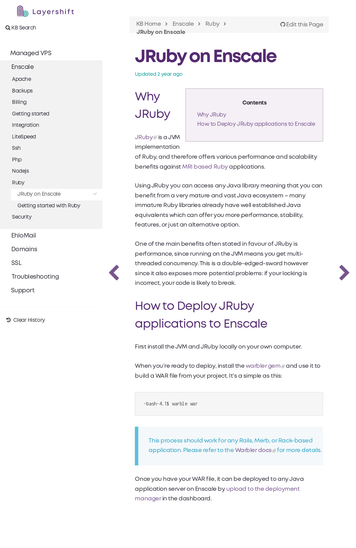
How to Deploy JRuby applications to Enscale (256, 124)
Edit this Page (301, 24)
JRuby (144, 137)
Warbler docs (254, 450)
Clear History (25, 320)
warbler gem (263, 366)
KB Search (20, 28)
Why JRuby (211, 115)
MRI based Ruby (205, 167)
